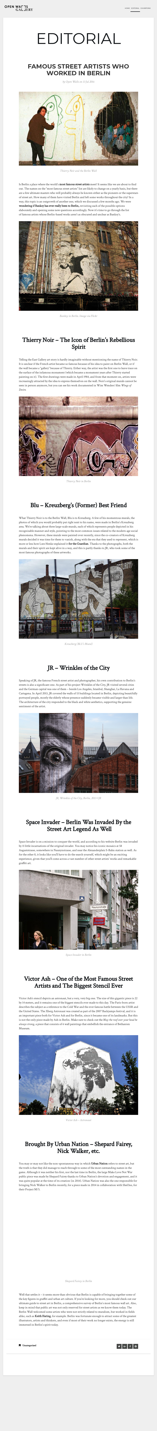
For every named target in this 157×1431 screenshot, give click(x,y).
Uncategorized (29, 1345)
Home (127, 8)
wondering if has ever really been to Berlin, (49, 206)
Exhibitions (146, 8)
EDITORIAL (78, 38)
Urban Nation (99, 1164)
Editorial (135, 8)
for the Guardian (78, 544)
